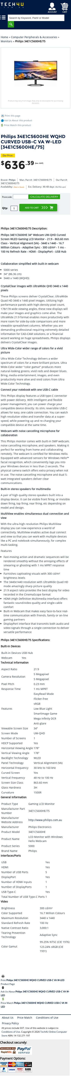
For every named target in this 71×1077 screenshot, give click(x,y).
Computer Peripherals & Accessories (34, 37)
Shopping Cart (64, 6)
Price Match (34, 1004)
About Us (7, 1017)
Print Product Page (32, 982)
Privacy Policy (10, 1023)
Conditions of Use (47, 1017)
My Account (53, 6)
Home (4, 37)
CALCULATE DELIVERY (44, 196)
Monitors (6, 41)
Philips (12, 179)
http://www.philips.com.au (45, 820)
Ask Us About (35, 993)
